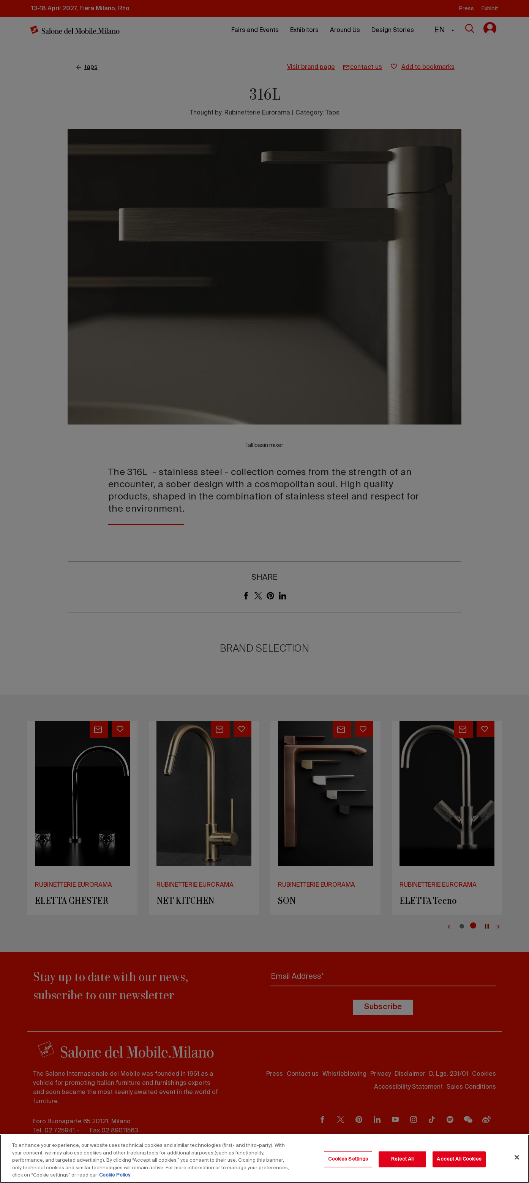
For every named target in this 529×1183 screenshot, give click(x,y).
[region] (264, 1158)
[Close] (516, 1157)
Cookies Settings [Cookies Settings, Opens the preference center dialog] (348, 1159)
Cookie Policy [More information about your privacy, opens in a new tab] (114, 1175)
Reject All (402, 1159)
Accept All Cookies (459, 1159)
